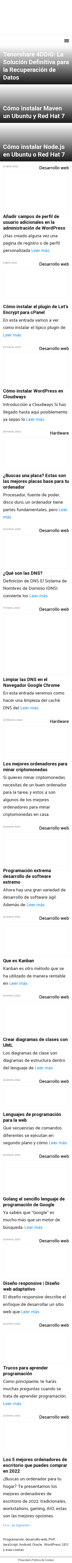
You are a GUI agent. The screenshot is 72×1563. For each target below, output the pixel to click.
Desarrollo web (54, 168)
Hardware (59, 433)
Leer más (40, 250)
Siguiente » (23, 1525)
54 (13, 1525)
